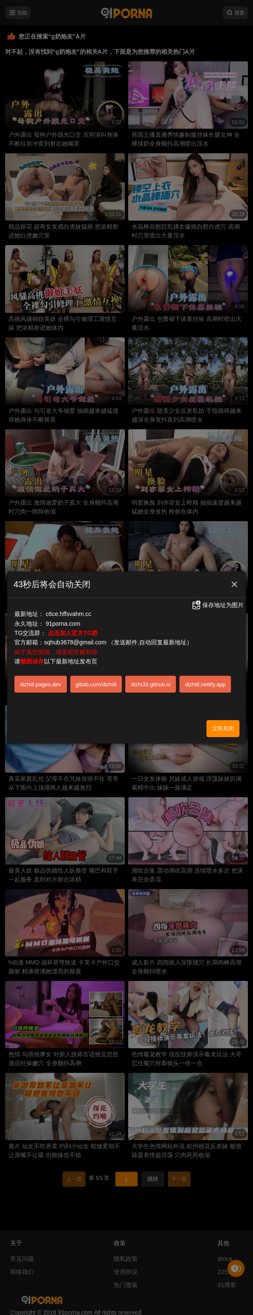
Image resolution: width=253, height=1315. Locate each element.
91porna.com (63, 623)
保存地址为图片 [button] (217, 605)
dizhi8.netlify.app (205, 684)
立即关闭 (223, 728)
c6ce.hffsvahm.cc (68, 614)
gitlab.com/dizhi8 (96, 684)
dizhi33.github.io (150, 684)
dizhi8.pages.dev (40, 684)
